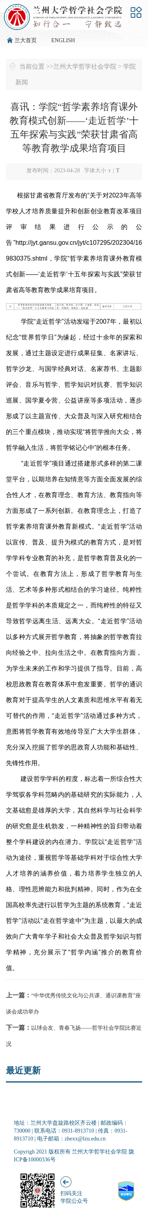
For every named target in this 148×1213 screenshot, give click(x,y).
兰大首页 (26, 40)
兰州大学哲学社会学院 (84, 66)
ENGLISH (63, 40)
